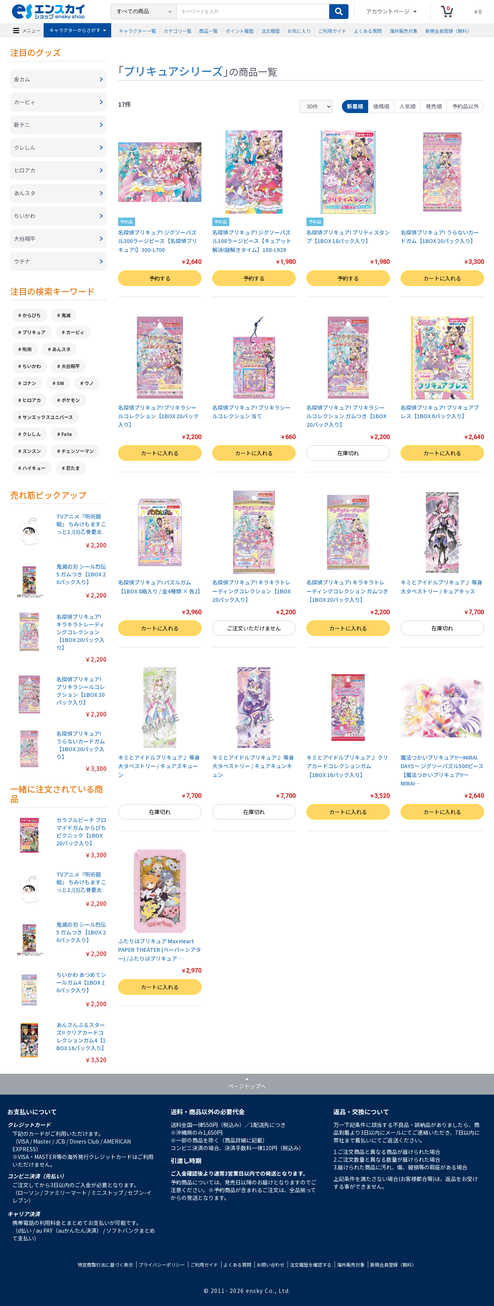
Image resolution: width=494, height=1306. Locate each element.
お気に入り (299, 30)
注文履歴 (270, 30)
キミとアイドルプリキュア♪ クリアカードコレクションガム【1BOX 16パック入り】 (347, 766)
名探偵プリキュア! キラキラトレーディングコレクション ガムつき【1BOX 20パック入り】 (347, 590)
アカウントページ (388, 11)
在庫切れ (348, 453)
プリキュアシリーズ (173, 71)
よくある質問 (368, 30)
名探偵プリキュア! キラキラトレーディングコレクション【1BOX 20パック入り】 (251, 590)
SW (60, 383)
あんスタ (61, 349)
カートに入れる (442, 278)
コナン (29, 383)
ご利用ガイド (332, 30)
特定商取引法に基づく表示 (105, 1264)
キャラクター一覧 (137, 30)
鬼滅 (66, 315)
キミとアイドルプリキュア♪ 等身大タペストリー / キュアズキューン (159, 766)
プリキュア (34, 332)
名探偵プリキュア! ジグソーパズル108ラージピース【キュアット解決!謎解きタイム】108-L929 (251, 240)
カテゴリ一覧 (177, 30)
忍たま (73, 468)
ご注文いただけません (254, 628)
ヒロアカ (31, 400)
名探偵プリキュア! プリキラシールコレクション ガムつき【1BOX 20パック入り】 (346, 416)
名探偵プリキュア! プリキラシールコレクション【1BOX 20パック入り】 (158, 416)
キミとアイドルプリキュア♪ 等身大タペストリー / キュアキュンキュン (253, 766)
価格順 (381, 106)
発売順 (434, 106)
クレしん (31, 434)
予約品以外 (465, 106)
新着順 (355, 106)
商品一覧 (208, 30)
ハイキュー (34, 468)
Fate (66, 434)
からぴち (31, 315)
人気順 (407, 106)
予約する (160, 278)
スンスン (31, 451)
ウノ (89, 383)
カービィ (75, 332)
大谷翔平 (70, 366)
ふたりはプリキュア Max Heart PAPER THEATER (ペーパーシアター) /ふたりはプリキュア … (159, 949)
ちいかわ (31, 366)
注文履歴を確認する (311, 1264)
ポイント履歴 (240, 30)
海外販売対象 (404, 30)
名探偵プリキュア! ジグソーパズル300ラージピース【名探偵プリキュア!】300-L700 (157, 240)
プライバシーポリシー (162, 1264)
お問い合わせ (270, 1264)
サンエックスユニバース (47, 417)
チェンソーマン (77, 451)
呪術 (27, 349)
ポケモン (70, 400)
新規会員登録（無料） (448, 30)
